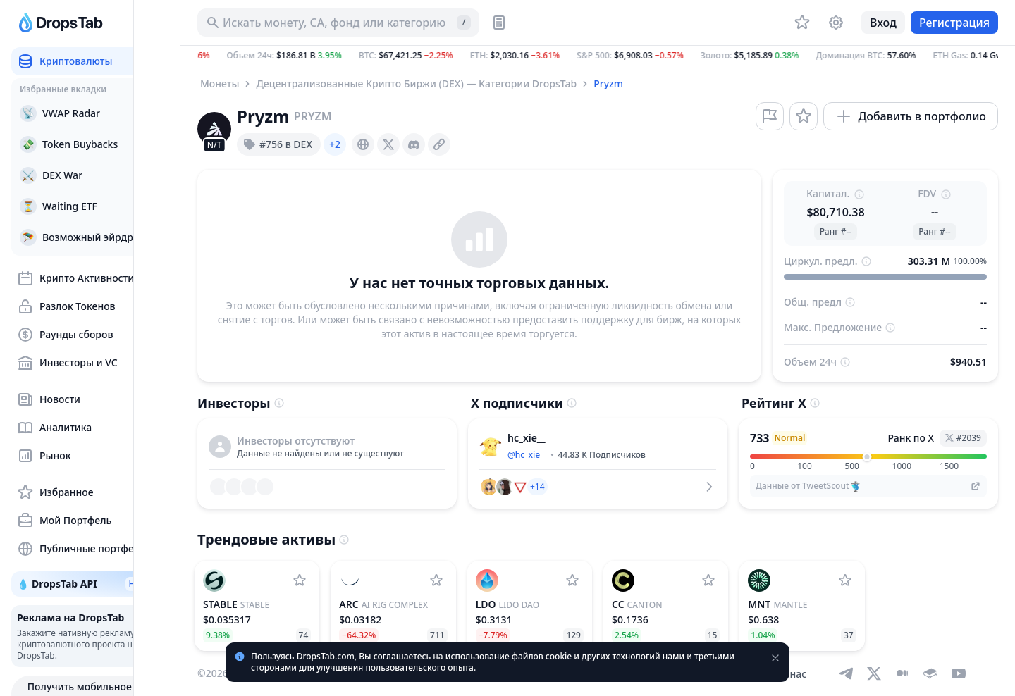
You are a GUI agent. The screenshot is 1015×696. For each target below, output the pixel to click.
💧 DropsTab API (92, 584)
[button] (597, 56)
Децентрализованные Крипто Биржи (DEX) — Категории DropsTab (416, 83)
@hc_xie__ (527, 455)
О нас (793, 674)
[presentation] (363, 144)
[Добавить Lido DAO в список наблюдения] (572, 580)
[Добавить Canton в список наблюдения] (708, 580)
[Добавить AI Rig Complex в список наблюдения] (436, 580)
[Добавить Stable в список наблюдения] (299, 580)
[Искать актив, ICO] (338, 22)
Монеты (219, 83)
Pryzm (608, 83)
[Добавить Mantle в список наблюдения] (845, 580)
